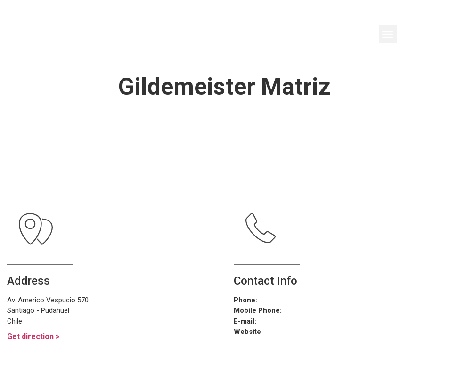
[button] (388, 34)
